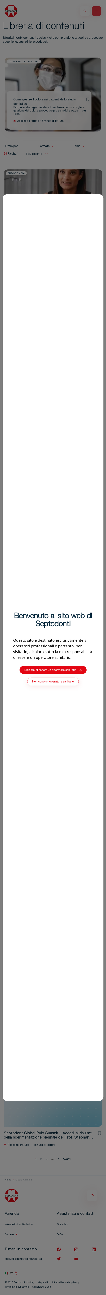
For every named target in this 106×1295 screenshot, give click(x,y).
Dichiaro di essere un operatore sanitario (53, 670)
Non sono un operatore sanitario (53, 681)
